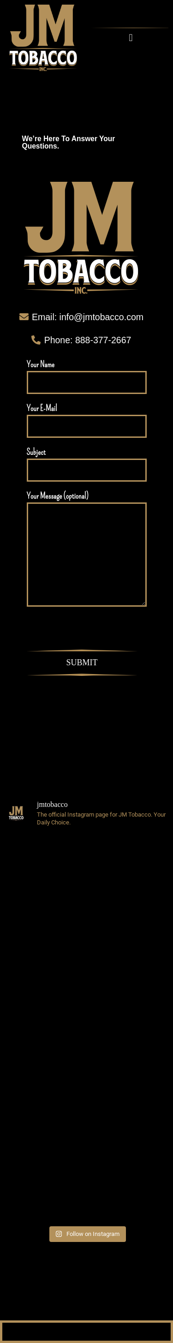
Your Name (87, 376)
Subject (87, 464)
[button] (130, 37)
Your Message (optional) (87, 549)
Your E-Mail (87, 420)
